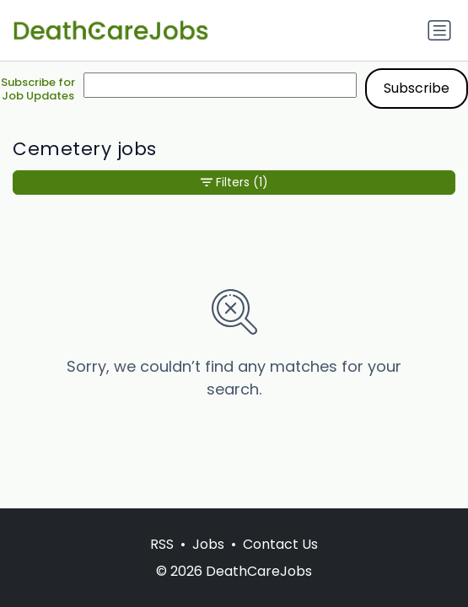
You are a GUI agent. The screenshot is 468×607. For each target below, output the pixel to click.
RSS (162, 544)
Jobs (208, 544)
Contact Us (280, 544)
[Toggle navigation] (439, 30)
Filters (234, 182)
